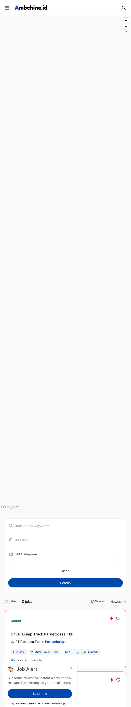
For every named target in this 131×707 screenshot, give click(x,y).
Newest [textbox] (116, 602)
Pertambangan (56, 642)
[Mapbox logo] (10, 507)
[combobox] (68, 554)
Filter (11, 601)
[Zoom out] (126, 26)
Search (65, 583)
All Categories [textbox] (26, 554)
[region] (65, 263)
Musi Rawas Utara (45, 652)
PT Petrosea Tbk (28, 642)
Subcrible (40, 694)
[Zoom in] (126, 21)
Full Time (19, 652)
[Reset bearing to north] (126, 32)
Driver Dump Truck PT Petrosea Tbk (42, 634)
